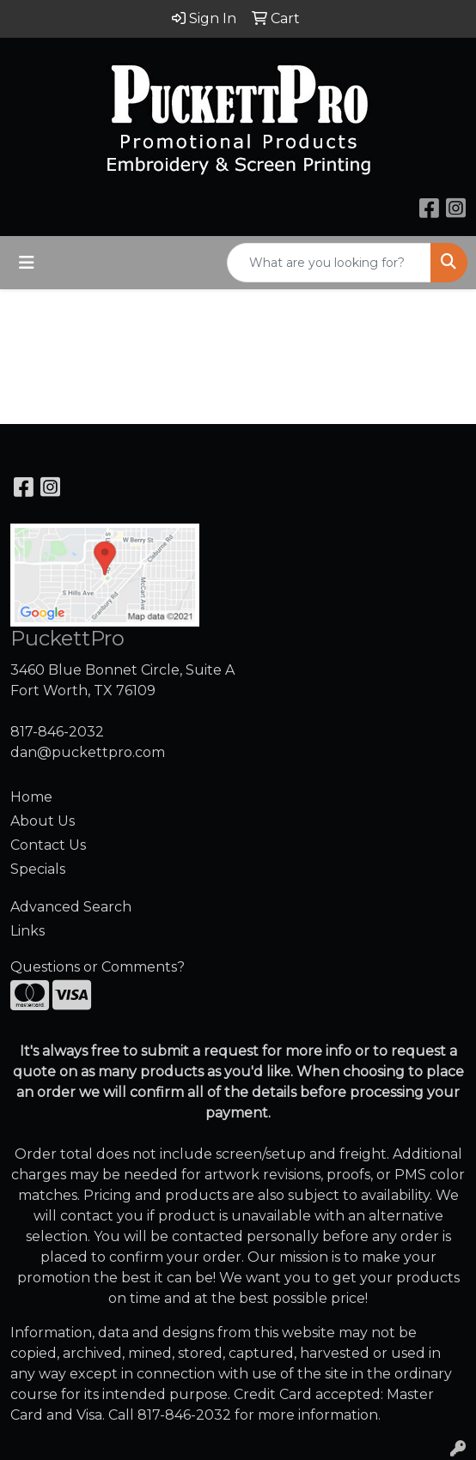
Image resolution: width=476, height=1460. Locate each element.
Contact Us (48, 845)
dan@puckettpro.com (87, 752)
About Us (42, 821)
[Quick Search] (329, 262)
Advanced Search (70, 907)
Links (27, 931)
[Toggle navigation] (27, 263)
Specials (37, 869)
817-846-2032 (57, 732)
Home (31, 797)
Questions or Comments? (97, 967)
